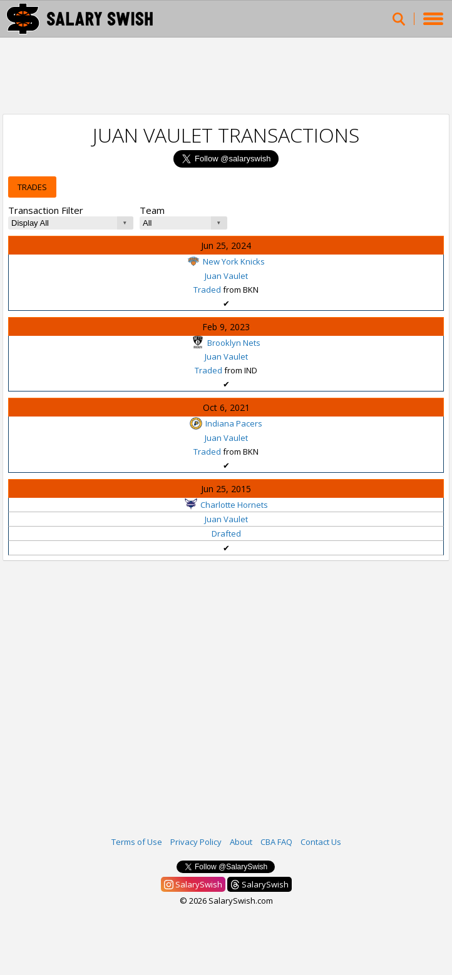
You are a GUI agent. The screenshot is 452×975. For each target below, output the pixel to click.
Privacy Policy (196, 841)
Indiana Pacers (226, 423)
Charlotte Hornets (226, 504)
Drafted (226, 533)
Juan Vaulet (226, 275)
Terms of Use (136, 841)
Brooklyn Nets (226, 342)
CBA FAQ (276, 841)
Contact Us (320, 841)
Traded (207, 289)
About (241, 841)
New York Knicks (226, 261)
